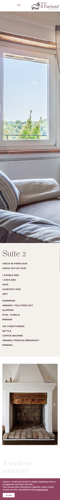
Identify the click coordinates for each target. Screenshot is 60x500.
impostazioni (42, 489)
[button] (28, 442)
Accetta (9, 495)
